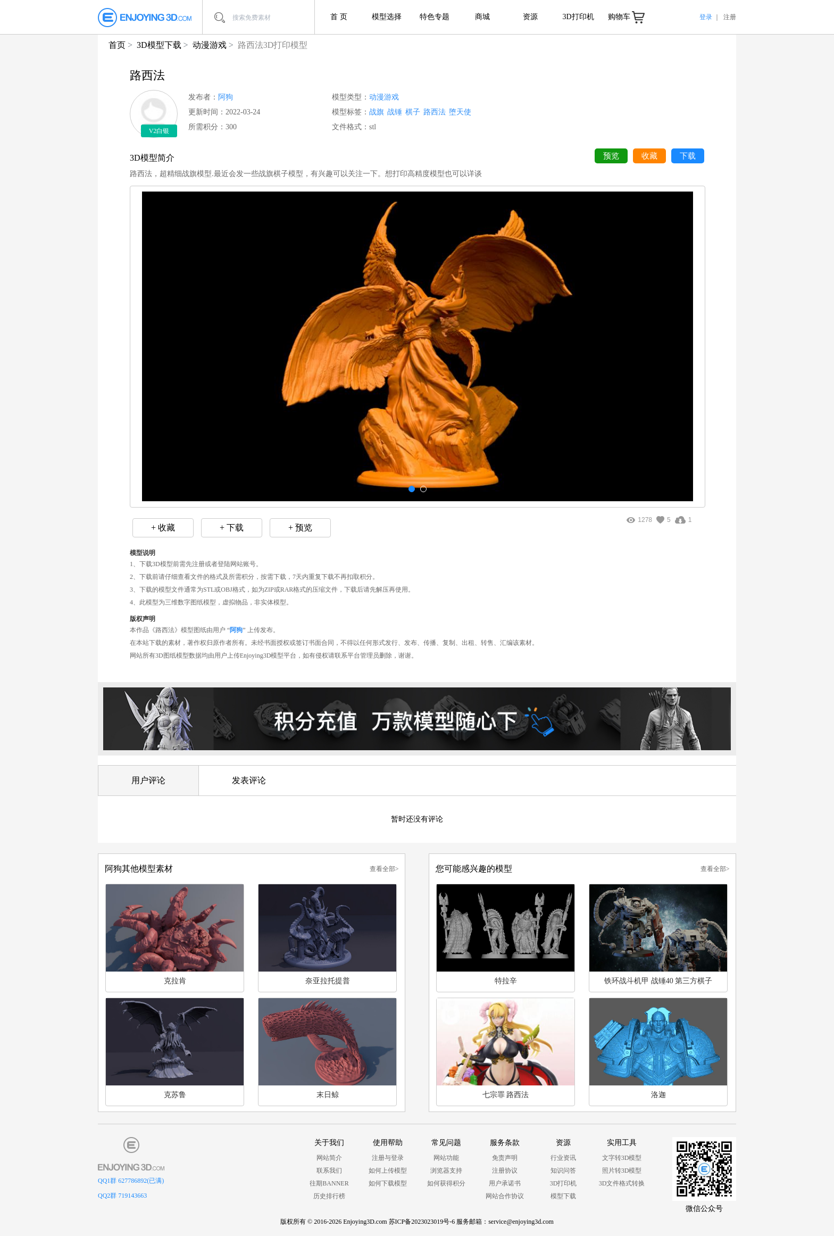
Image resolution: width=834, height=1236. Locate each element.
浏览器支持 (446, 1170)
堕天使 (460, 112)
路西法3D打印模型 (273, 44)
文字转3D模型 (622, 1158)
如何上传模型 (388, 1170)
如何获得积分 (446, 1183)
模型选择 (387, 17)
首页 (117, 44)
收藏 (649, 156)
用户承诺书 (505, 1183)
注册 (729, 17)
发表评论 (249, 780)
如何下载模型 (388, 1183)
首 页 (338, 17)
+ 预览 (300, 527)
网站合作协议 (505, 1196)
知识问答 (563, 1170)
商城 (482, 17)
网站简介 (329, 1158)
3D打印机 (578, 17)
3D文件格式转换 (622, 1183)
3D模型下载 (159, 44)
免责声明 (505, 1158)
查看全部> (384, 869)
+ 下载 (232, 527)
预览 (611, 156)
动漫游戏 (210, 44)
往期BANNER (329, 1183)
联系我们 (329, 1170)
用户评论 (148, 780)
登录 (705, 17)
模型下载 (563, 1196)
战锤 (394, 112)
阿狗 (225, 97)
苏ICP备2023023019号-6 (422, 1221)
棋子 (412, 112)
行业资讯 (563, 1158)
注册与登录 (388, 1158)
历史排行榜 (329, 1196)
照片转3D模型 (622, 1170)
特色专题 (434, 17)
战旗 (376, 112)
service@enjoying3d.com (521, 1221)
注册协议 (505, 1170)
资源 (530, 17)
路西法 (434, 112)
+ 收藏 (163, 527)
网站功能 (446, 1158)
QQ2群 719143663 (122, 1195)
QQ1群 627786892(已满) (131, 1180)
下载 (688, 156)
